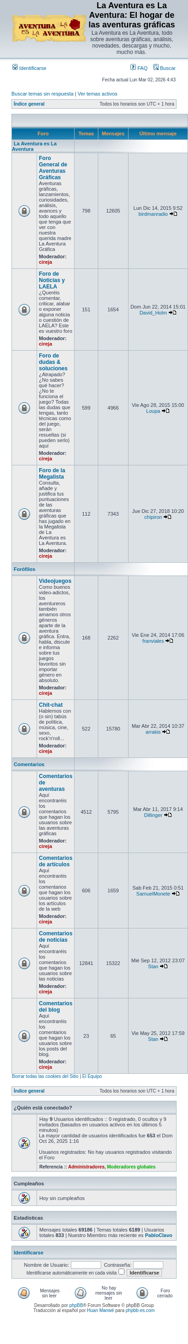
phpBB (76, 1305)
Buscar (164, 68)
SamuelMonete (153, 893)
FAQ (138, 68)
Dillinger (153, 815)
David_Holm (153, 312)
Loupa (153, 411)
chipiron (153, 517)
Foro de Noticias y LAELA (52, 280)
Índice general (29, 104)
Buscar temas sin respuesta (42, 93)
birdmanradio (153, 214)
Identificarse (29, 68)
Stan (153, 966)
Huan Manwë (100, 1310)
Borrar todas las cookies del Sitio (45, 1076)
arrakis (153, 732)
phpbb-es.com (140, 1310)
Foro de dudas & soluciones (53, 362)
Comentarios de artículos (55, 861)
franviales (153, 641)
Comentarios (29, 764)
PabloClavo (158, 1235)
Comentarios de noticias (55, 936)
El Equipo (92, 1076)
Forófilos (24, 569)
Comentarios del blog (55, 1006)
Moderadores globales (131, 1166)
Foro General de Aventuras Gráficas (53, 168)
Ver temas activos (98, 93)
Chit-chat (51, 705)
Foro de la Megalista (52, 473)
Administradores (86, 1166)
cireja (45, 262)
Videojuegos (55, 581)
